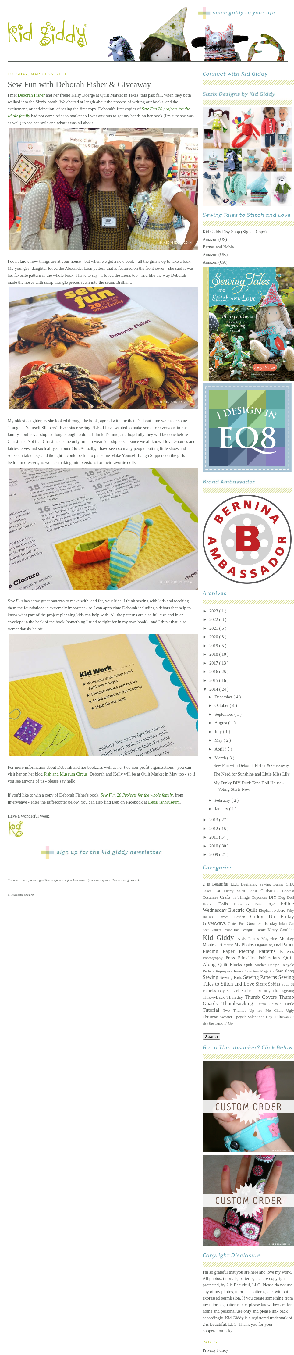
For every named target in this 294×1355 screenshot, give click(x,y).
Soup (286, 984)
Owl (278, 945)
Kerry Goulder (280, 929)
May (219, 740)
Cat (219, 891)
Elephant (266, 910)
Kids (242, 938)
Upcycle (240, 1017)
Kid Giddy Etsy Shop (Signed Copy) (235, 231)
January (221, 808)
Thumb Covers (262, 997)
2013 (214, 819)
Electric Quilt (243, 910)
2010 (214, 845)
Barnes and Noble (218, 246)
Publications (271, 957)
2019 (214, 645)
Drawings (244, 904)
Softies (275, 984)
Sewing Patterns (260, 977)
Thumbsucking (239, 1003)
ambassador (284, 1016)
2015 (214, 680)
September (224, 714)
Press (232, 957)
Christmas (271, 890)
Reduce (209, 971)
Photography (214, 958)
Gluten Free (237, 923)
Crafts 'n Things (236, 897)
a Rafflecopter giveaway (21, 894)
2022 (214, 619)
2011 (214, 837)
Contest (288, 891)
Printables (248, 957)
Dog (282, 897)
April (219, 749)
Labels (254, 938)
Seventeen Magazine (260, 971)
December (223, 696)
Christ (254, 891)
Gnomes (255, 923)
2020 (214, 636)
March (220, 757)
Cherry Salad (236, 891)
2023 (214, 610)
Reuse (239, 971)
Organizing (264, 945)
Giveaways (215, 923)
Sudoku (249, 991)
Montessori (213, 944)
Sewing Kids (231, 977)
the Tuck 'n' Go (221, 1023)
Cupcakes (260, 897)
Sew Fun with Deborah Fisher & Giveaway (251, 765)
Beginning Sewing (257, 884)
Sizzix (262, 984)
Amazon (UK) (215, 254)
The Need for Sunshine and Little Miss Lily (252, 774)
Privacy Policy (215, 1350)
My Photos (244, 944)
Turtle (289, 1004)
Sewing (211, 977)
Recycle (288, 965)
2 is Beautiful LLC (222, 884)
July (218, 731)
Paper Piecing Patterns (251, 951)
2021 (214, 628)
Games (226, 917)
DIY (273, 897)
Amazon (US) (215, 239)
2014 (214, 689)
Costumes (211, 897)
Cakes (209, 891)
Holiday (271, 923)
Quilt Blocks (231, 964)
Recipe (274, 965)
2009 (214, 854)
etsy (206, 1023)
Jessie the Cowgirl (239, 930)
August (221, 722)
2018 (214, 654)
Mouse (229, 945)
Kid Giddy (220, 937)
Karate (261, 930)
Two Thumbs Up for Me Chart (254, 1010)
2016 (214, 671)
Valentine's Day (261, 1017)
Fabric (280, 910)
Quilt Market (256, 965)
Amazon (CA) (215, 262)
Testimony (264, 991)
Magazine (270, 938)
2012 (214, 828)
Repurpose (225, 971)
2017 (214, 663)
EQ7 (273, 904)
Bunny (279, 884)
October (222, 705)
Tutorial (213, 1010)
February (222, 800)
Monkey (286, 938)
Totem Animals (271, 1004)
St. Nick (234, 991)
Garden (242, 917)
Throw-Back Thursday (224, 997)
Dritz (261, 904)
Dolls (226, 903)
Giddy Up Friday (272, 916)
